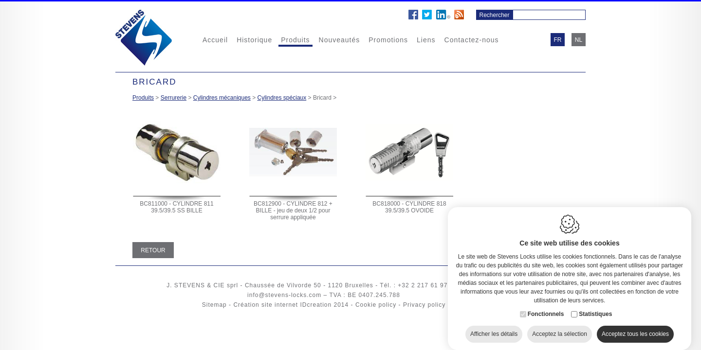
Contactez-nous (471, 40)
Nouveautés (339, 40)
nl (578, 39)
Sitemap (214, 304)
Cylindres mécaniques (222, 97)
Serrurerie (173, 97)
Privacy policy (424, 304)
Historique (254, 40)
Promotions (388, 40)
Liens (426, 40)
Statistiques (595, 306)
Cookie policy (375, 304)
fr (558, 39)
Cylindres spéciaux (282, 97)
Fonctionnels (546, 306)
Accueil (215, 40)
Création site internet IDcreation (282, 304)
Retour (153, 250)
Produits (295, 40)
